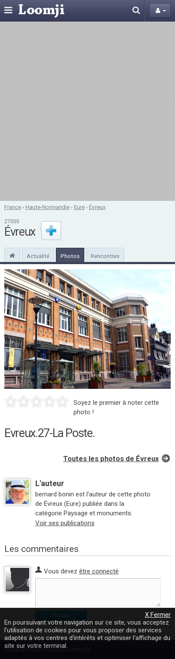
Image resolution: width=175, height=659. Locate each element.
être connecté (99, 571)
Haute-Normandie (47, 206)
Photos (70, 256)
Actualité (38, 256)
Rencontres (105, 256)
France (12, 206)
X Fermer (158, 615)
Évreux (97, 206)
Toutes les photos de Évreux (111, 459)
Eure (79, 206)
